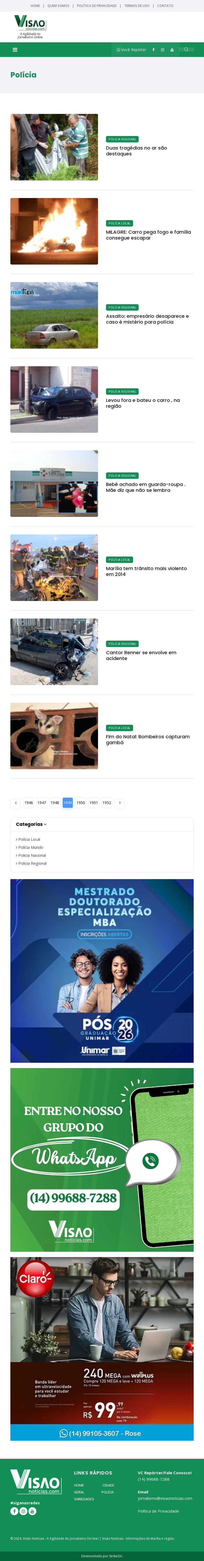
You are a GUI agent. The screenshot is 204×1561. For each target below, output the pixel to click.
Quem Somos (58, 5)
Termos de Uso (137, 5)
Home (35, 5)
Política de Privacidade (97, 5)
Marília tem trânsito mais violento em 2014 (146, 571)
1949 (67, 802)
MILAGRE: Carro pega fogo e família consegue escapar (148, 235)
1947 (41, 802)
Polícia (107, 1492)
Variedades (84, 1499)
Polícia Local (119, 223)
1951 (94, 802)
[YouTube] (172, 49)
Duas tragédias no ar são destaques (136, 151)
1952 (107, 802)
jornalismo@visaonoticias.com (165, 1498)
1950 (80, 802)
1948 (54, 802)
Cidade (108, 1485)
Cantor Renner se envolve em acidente (141, 655)
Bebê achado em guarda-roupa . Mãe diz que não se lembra (145, 487)
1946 (28, 802)
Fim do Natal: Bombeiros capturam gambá (148, 739)
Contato (165, 5)
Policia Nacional (31, 855)
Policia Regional (122, 139)
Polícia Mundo (29, 847)
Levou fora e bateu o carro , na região (143, 403)
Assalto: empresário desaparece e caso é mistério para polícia (147, 319)
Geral (79, 1492)
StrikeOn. (116, 1556)
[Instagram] (162, 49)
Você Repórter (131, 49)
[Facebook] (153, 49)
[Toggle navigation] (15, 49)
